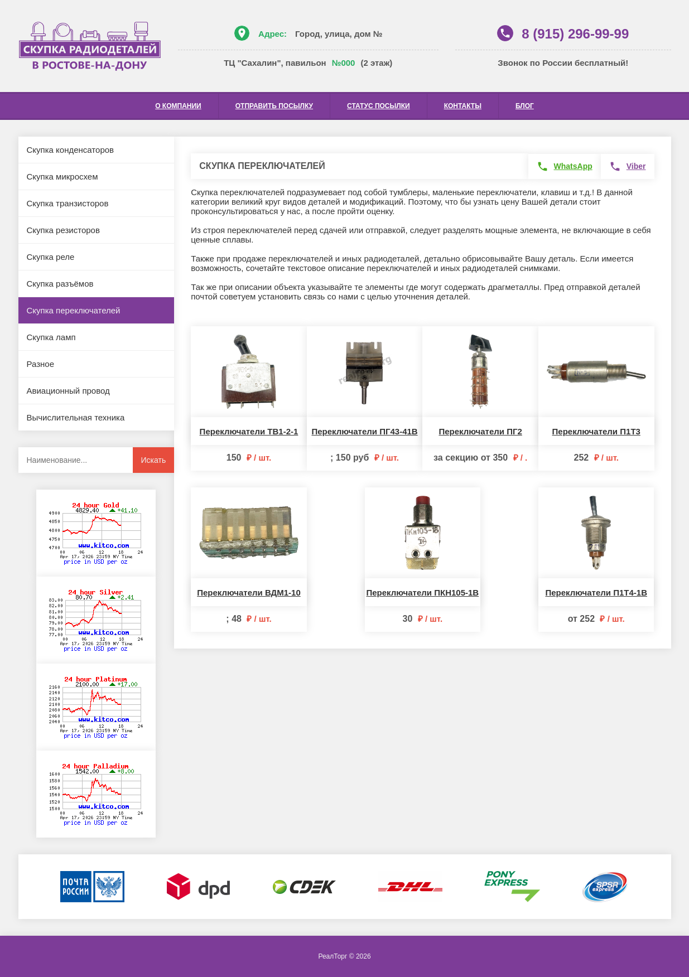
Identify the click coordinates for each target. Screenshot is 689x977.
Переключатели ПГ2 (480, 431)
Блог (524, 106)
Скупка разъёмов (60, 283)
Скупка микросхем (62, 176)
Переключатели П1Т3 (596, 431)
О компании (178, 106)
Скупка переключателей (74, 310)
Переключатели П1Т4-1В (596, 592)
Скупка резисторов (63, 230)
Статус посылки (378, 106)
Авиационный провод (68, 390)
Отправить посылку (274, 106)
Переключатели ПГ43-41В (364, 431)
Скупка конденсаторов (70, 149)
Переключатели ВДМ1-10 (249, 592)
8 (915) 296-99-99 (575, 33)
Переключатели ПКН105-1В (422, 592)
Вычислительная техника (76, 417)
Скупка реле (51, 257)
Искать (153, 460)
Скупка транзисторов (68, 203)
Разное (41, 364)
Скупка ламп (51, 337)
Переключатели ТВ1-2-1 (249, 431)
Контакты (462, 106)
